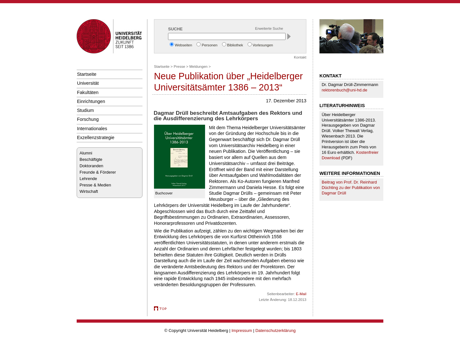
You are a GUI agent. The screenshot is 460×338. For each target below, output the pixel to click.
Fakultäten (87, 92)
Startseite (86, 74)
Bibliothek (235, 45)
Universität (88, 83)
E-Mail (301, 294)
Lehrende (88, 178)
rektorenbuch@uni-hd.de (344, 90)
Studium (85, 110)
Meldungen (198, 66)
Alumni (86, 153)
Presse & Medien (95, 185)
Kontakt (300, 57)
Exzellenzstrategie (95, 137)
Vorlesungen (263, 45)
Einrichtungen (91, 101)
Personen (209, 45)
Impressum (242, 330)
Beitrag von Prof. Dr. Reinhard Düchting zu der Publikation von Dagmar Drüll (351, 187)
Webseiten (183, 45)
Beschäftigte (91, 159)
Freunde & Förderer (98, 172)
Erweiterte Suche (269, 28)
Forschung (88, 119)
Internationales (92, 128)
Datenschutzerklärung (275, 330)
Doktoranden (91, 165)
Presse (179, 66)
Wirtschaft (89, 191)
